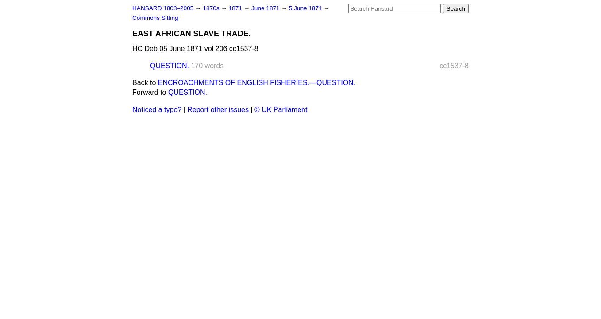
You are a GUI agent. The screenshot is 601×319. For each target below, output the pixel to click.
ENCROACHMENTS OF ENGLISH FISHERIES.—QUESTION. (256, 82)
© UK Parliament (280, 109)
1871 (236, 8)
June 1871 (266, 8)
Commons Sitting (155, 18)
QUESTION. (169, 66)
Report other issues (218, 109)
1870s (212, 8)
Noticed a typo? (156, 109)
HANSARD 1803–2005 (162, 8)
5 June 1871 (306, 8)
